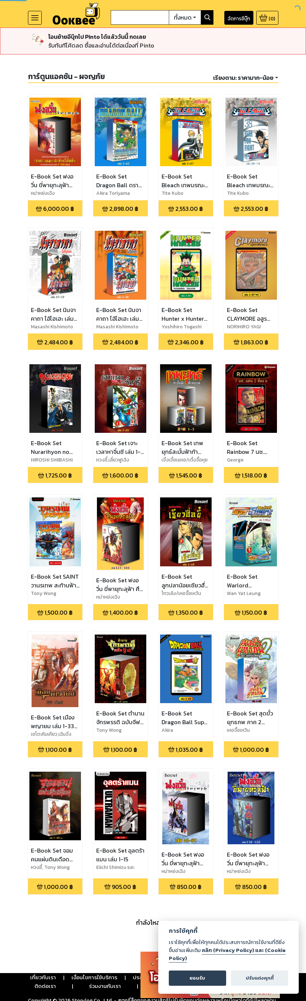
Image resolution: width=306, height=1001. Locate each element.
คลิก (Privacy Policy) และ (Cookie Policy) (227, 954)
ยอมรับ (197, 978)
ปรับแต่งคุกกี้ (260, 978)
